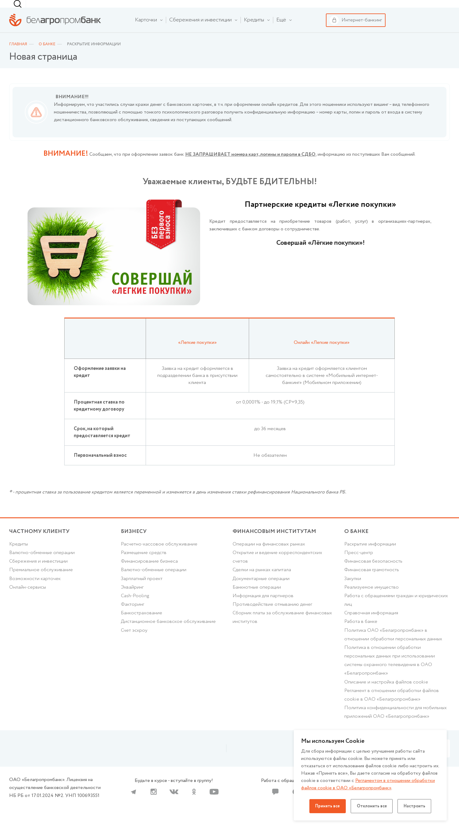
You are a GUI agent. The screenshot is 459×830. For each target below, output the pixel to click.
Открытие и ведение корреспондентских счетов (278, 568)
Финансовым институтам (134, 8)
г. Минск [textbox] (306, 7)
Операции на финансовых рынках (269, 554)
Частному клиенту (27, 8)
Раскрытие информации (370, 554)
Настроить (416, 806)
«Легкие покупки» (197, 351)
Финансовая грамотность (371, 580)
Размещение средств (144, 563)
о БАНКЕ (356, 541)
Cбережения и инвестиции (39, 572)
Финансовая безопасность (373, 572)
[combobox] (305, 8)
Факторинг (132, 616)
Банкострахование (141, 624)
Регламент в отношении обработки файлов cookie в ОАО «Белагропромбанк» (392, 709)
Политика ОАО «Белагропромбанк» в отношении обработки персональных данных (394, 647)
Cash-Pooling (135, 607)
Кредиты (18, 554)
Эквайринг (132, 598)
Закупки (353, 589)
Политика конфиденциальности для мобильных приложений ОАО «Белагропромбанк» (396, 726)
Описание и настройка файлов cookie (386, 695)
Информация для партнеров (263, 607)
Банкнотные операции (257, 598)
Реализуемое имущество (371, 598)
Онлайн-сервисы (27, 598)
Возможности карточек (35, 589)
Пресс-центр (358, 563)
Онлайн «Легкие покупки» (322, 351)
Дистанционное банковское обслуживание (169, 633)
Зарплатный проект (142, 589)
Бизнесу (83, 7)
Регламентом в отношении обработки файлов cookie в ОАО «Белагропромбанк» (368, 784)
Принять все (326, 806)
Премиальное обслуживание (41, 580)
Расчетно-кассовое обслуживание (159, 554)
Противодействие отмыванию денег (273, 616)
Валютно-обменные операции (42, 563)
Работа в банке (361, 633)
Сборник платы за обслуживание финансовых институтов (283, 629)
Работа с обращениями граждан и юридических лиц (396, 612)
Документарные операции (262, 589)
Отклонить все (371, 806)
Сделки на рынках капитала (263, 580)
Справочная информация (371, 624)
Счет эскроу (134, 642)
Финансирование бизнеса (149, 572)
